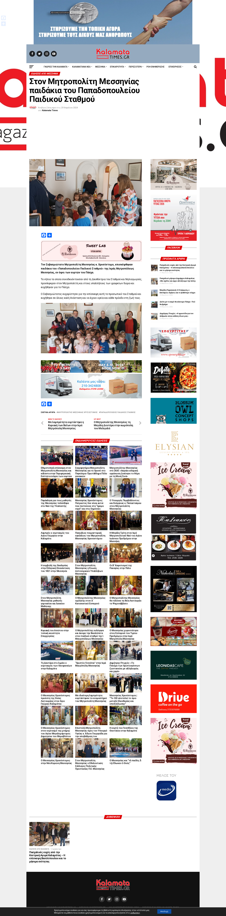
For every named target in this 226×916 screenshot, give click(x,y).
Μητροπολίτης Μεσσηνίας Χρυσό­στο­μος (78, 412)
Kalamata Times (50, 110)
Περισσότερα (135, 67)
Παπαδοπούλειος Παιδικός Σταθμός (118, 412)
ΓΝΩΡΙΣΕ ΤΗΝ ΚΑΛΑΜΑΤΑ (55, 67)
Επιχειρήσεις (175, 67)
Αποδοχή (164, 911)
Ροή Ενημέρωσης (155, 67)
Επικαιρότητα (117, 67)
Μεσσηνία (100, 67)
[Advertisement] (113, 137)
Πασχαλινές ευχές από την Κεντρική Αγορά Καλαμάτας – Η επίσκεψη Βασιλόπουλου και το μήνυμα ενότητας (178, 267)
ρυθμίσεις (133, 913)
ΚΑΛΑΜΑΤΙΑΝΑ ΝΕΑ (81, 67)
